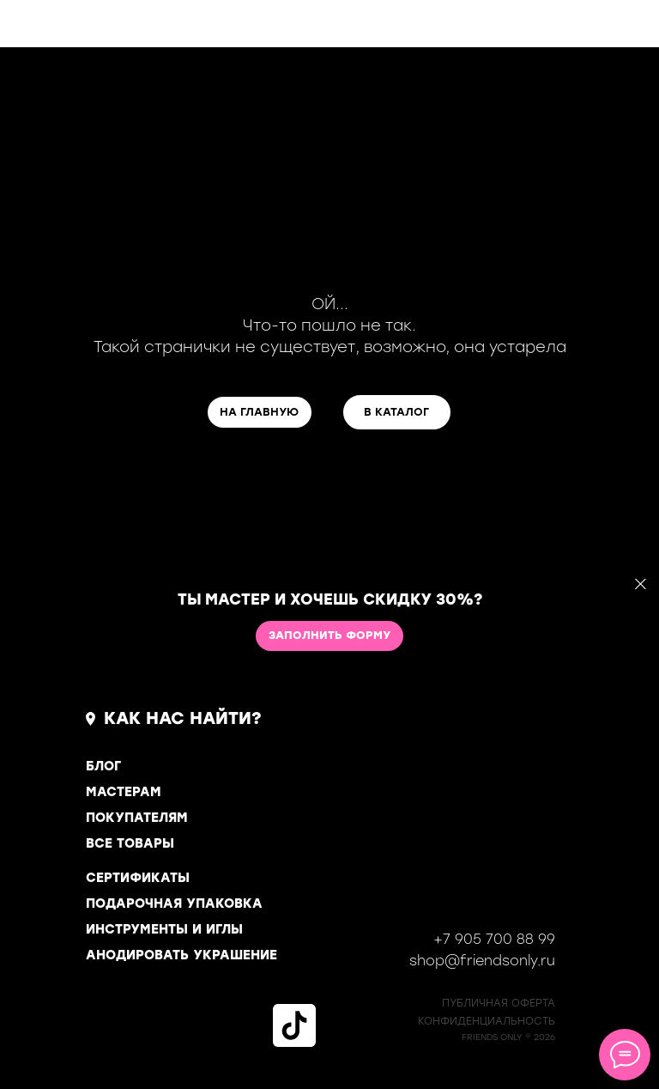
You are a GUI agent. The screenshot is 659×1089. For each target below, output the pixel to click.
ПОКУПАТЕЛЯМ (137, 817)
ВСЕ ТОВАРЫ (130, 843)
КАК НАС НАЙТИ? (183, 718)
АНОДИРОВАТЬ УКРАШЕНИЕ (181, 955)
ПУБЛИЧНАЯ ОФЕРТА (498, 1003)
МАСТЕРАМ (123, 792)
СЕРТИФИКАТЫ (138, 877)
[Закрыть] (640, 584)
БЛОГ (103, 766)
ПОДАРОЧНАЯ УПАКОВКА (174, 903)
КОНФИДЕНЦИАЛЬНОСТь (486, 1021)
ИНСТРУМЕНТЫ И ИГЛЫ (164, 929)
